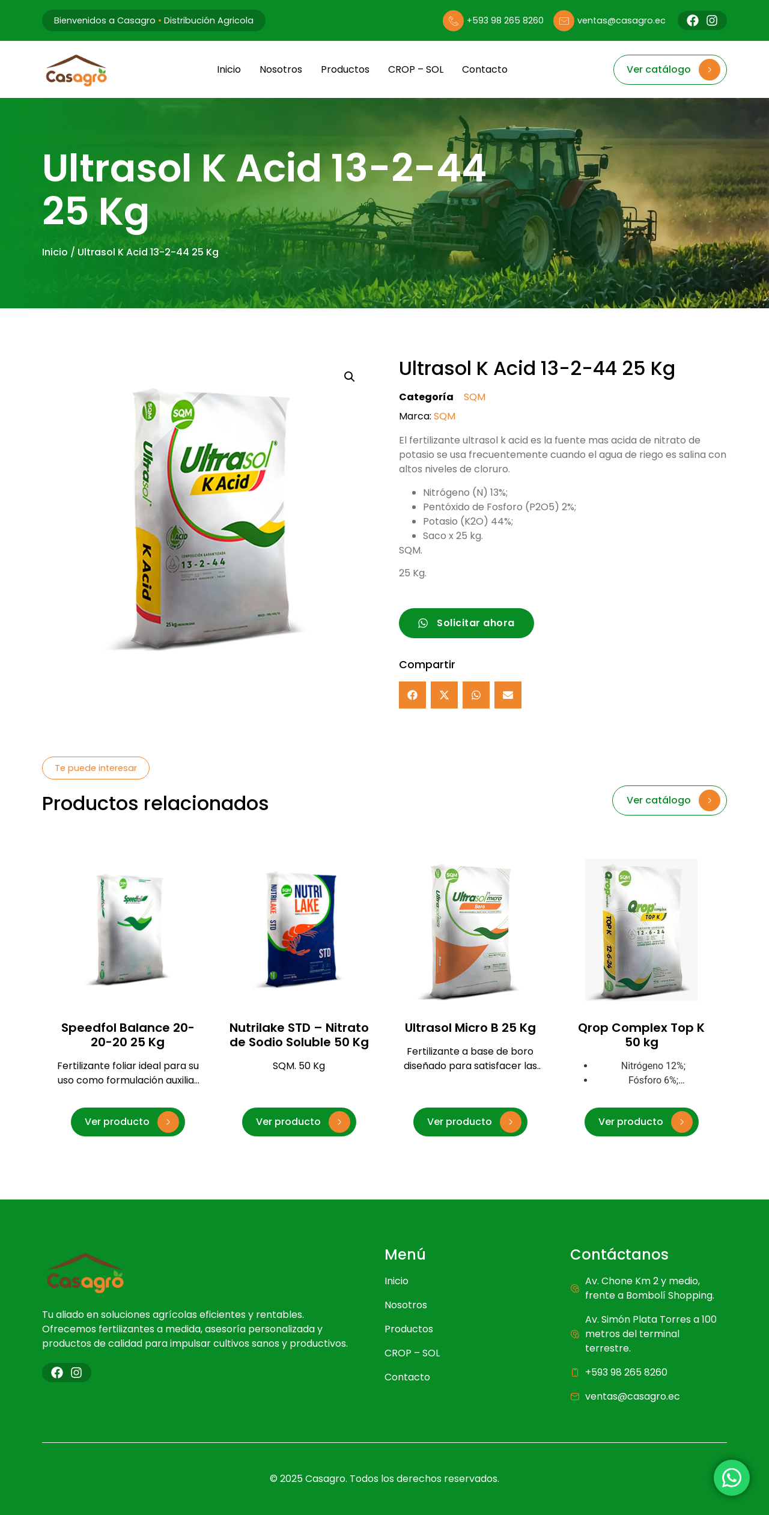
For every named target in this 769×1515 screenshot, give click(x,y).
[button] (349, 377)
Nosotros (280, 69)
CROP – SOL (415, 69)
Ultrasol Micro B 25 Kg (470, 1027)
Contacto (484, 69)
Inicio (228, 69)
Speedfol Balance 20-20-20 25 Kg (128, 1034)
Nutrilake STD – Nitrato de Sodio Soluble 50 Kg (299, 1034)
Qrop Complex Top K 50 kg (641, 1034)
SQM (474, 397)
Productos (344, 69)
